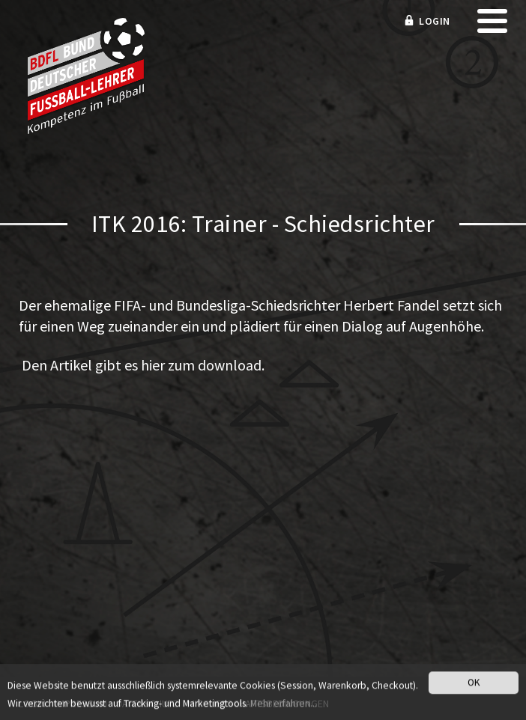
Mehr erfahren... (283, 705)
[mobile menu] (492, 26)
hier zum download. (202, 365)
